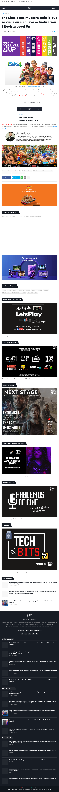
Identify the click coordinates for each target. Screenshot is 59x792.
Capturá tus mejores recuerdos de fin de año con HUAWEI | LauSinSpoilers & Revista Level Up (31, 729)
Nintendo (28, 290)
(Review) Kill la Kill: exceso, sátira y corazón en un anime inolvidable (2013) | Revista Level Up (32, 643)
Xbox (36, 292)
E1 (19, 170)
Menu (4, 8)
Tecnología (23, 292)
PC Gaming (39, 290)
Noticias (29, 170)
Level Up (24, 170)
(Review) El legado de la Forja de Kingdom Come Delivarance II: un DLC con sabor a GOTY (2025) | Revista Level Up (33, 652)
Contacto (22, 1)
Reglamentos (34, 789)
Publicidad (29, 1)
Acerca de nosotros (12, 1)
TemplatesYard (28, 788)
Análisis (4, 290)
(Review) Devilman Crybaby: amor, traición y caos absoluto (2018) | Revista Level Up (32, 760)
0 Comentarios (13, 31)
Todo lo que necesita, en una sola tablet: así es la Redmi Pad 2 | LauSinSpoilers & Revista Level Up (33, 720)
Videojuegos (21, 173)
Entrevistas (21, 290)
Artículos (7, 13)
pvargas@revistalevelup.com (35, 86)
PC (51, 170)
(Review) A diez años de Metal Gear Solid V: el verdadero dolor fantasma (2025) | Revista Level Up (33, 680)
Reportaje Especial (6, 292)
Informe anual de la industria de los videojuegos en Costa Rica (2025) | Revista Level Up (32, 750)
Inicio (3, 1)
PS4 (10, 173)
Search (54, 8)
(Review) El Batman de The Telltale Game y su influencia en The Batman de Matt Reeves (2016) (33, 671)
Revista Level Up (15, 292)
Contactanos (26, 789)
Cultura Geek (14, 170)
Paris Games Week (45, 170)
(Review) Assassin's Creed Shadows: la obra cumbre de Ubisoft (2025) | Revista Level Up (32, 778)
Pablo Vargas (36, 170)
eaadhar (43, 788)
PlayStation (4, 173)
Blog (9, 170)
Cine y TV (15, 290)
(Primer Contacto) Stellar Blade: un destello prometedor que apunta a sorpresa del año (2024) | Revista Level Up (32, 742)
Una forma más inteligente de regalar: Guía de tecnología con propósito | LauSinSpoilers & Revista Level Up (33, 583)
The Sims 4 (15, 173)
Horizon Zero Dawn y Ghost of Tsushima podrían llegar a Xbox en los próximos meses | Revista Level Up (32, 769)
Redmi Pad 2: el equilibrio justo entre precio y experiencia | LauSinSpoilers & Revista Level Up (32, 601)
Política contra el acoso (45, 789)
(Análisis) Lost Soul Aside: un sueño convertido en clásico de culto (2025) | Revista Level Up (32, 662)
